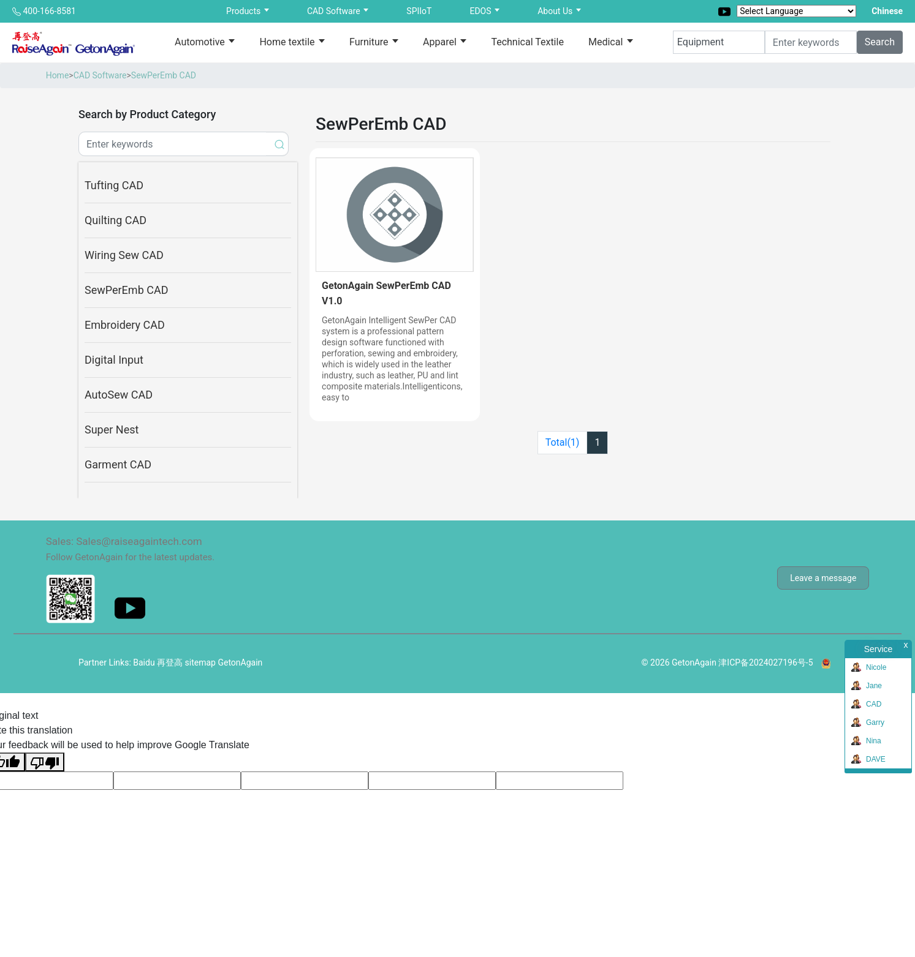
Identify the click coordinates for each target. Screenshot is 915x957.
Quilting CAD (115, 220)
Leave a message (823, 578)
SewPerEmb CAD (163, 75)
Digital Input (114, 359)
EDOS (481, 11)
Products (244, 11)
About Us (556, 11)
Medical (606, 42)
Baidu (143, 662)
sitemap (200, 662)
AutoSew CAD (119, 394)
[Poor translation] (44, 761)
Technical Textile (527, 42)
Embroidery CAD (125, 324)
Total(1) (562, 442)
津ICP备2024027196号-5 (765, 662)
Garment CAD (118, 464)
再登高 (170, 662)
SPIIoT (418, 11)
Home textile (288, 42)
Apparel (441, 42)
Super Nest (112, 429)
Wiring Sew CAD (124, 255)
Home (57, 75)
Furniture (369, 42)
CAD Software (334, 11)
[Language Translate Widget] (796, 11)
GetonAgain (240, 662)
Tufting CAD (114, 185)
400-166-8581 (49, 11)
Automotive (201, 42)
